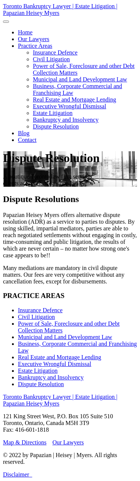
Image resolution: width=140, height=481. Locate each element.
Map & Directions (24, 442)
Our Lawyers (68, 442)
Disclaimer (16, 474)
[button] (35, 46)
